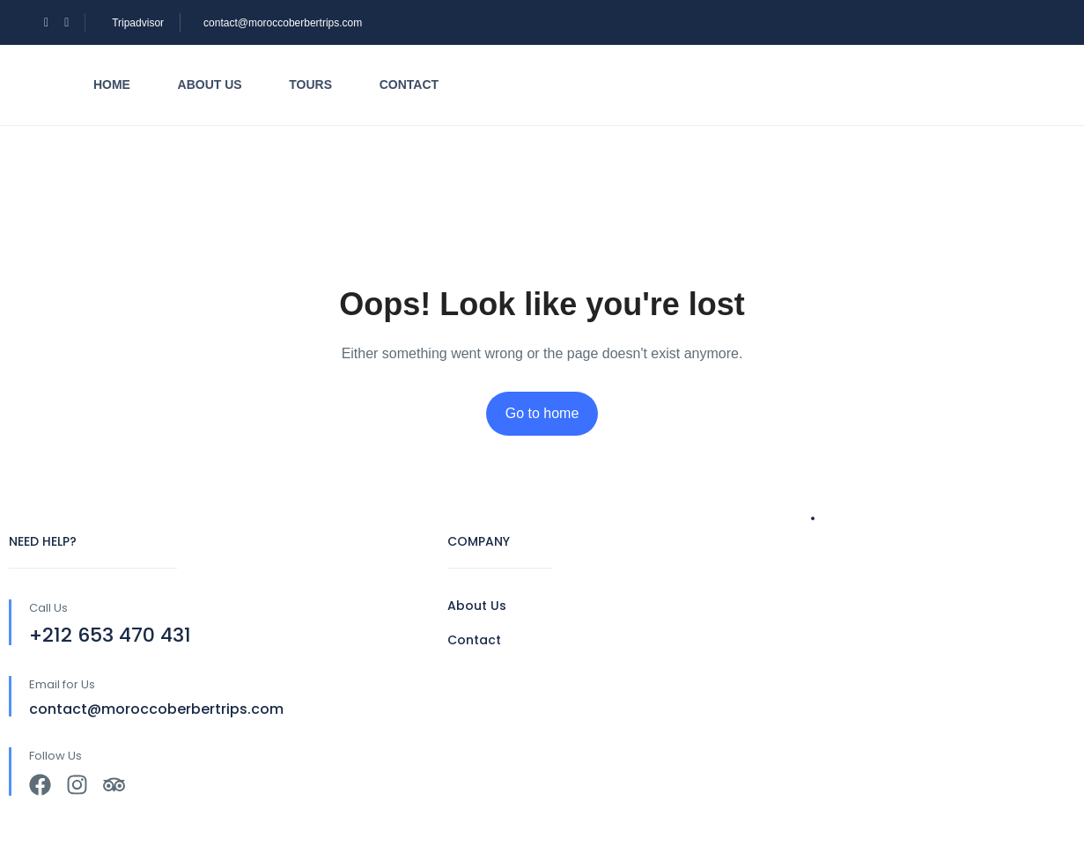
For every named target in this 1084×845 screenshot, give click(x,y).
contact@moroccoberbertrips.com (282, 23)
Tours (310, 84)
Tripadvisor (138, 23)
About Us (476, 605)
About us (210, 84)
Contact (409, 84)
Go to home (542, 413)
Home (111, 84)
